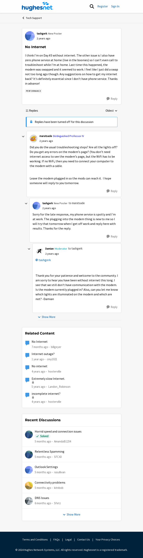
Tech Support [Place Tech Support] (32, 18)
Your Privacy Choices (108, 539)
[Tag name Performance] (33, 91)
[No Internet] (46, 141)
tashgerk (45, 260)
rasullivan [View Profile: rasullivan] (59, 472)
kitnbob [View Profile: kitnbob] (58, 487)
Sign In (115, 6)
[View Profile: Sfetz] (29, 501)
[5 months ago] (43, 441)
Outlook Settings (46, 467)
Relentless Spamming (49, 452)
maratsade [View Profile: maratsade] (45, 136)
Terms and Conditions (35, 539)
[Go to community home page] (38, 6)
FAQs (56, 539)
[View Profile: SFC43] (29, 454)
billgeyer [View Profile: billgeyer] (56, 347)
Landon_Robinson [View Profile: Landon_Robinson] (59, 386)
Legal (68, 539)
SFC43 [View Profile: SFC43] (58, 457)
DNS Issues (42, 498)
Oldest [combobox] (111, 111)
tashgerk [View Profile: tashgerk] (42, 33)
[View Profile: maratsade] (33, 138)
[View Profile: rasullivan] (29, 470)
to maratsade (76, 203)
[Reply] (112, 99)
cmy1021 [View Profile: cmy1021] (52, 359)
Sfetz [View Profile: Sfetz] (57, 503)
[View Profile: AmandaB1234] (29, 434)
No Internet (40, 342)
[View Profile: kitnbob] (29, 485)
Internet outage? (43, 354)
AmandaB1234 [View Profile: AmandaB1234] (62, 441)
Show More (46, 317)
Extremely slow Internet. (48, 379)
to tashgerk (75, 248)
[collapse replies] (23, 136)
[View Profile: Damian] (39, 251)
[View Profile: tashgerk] (30, 36)
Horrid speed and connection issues (58, 432)
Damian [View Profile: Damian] (49, 248)
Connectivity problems (50, 483)
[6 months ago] (43, 503)
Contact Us (83, 539)
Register (102, 6)
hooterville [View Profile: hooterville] (54, 371)
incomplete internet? (46, 394)
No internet (39, 366)
